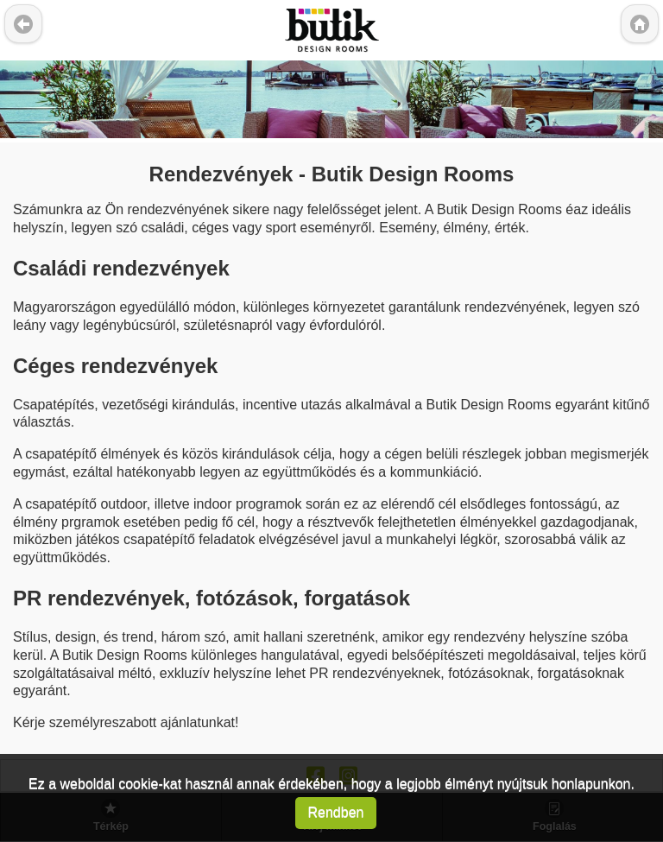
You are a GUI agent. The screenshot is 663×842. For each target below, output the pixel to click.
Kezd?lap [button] (640, 23)
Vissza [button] (23, 23)
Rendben (336, 812)
